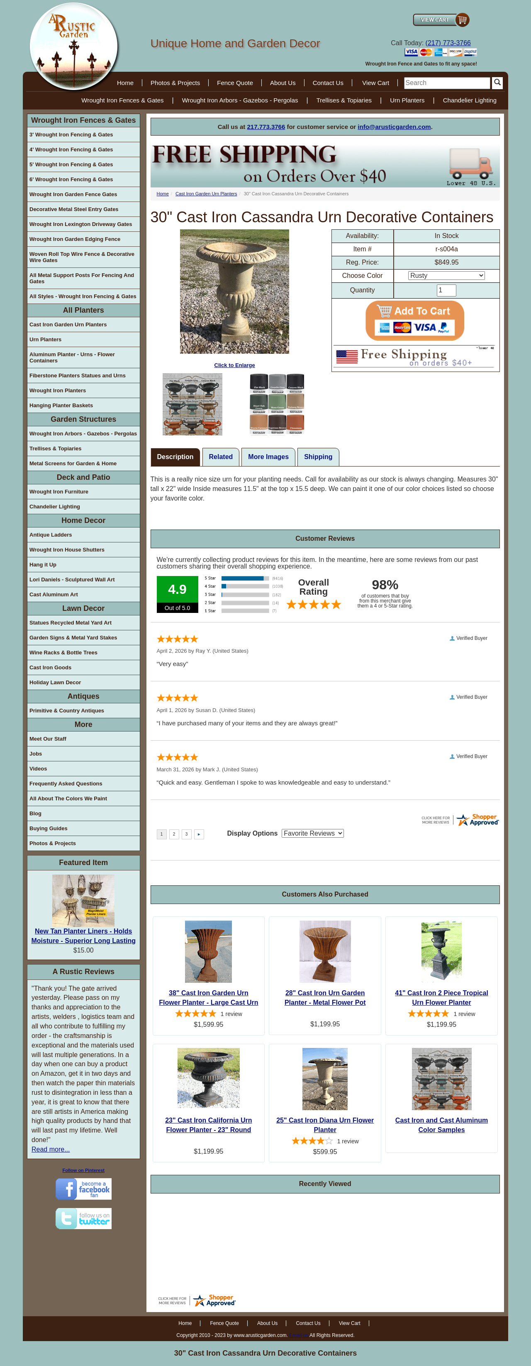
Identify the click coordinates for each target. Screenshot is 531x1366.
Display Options (252, 833)
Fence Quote (235, 82)
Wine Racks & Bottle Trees (63, 652)
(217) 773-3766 (448, 42)
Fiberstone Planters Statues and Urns (77, 375)
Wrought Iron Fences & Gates (122, 100)
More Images (268, 456)
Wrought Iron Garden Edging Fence (74, 239)
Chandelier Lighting (470, 100)
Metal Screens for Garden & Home (73, 463)
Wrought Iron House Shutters (67, 550)
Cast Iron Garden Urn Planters (68, 324)
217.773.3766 (266, 126)
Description (175, 456)
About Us (283, 82)
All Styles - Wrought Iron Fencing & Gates (82, 296)
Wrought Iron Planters (57, 390)
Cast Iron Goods (50, 667)
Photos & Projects (175, 82)
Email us (298, 1335)
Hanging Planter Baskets (61, 405)
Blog (35, 813)
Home (125, 82)
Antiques (84, 696)
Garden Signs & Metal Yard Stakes (73, 637)
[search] (447, 83)
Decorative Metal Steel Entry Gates (74, 209)
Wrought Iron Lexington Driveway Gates (80, 224)
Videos (38, 769)
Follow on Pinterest (84, 1170)
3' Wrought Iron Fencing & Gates (71, 134)
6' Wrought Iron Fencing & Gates (71, 179)
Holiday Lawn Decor (55, 682)
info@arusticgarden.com (394, 126)
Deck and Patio (83, 477)
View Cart (375, 82)
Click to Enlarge (234, 298)
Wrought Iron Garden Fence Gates (73, 194)
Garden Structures (83, 419)
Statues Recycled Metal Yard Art (70, 623)
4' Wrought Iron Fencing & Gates (71, 149)
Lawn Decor (83, 608)
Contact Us (328, 82)
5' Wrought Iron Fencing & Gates (71, 164)
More (84, 724)
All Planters (83, 310)
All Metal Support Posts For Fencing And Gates (81, 278)
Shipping (318, 456)
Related (221, 456)
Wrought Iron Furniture (58, 492)
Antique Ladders (50, 535)
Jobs (35, 754)
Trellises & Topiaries (344, 100)
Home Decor (83, 520)
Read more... (51, 1149)
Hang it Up (42, 564)
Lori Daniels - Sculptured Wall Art (72, 579)
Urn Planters (407, 100)
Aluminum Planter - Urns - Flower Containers (72, 357)
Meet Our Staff (47, 739)
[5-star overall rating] (208, 1014)
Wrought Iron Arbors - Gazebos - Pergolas (240, 100)
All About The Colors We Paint (68, 798)
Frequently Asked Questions (65, 783)
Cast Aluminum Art (53, 594)
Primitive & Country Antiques (66, 710)
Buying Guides (48, 828)
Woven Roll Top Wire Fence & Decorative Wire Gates (81, 257)
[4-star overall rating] (325, 1142)
